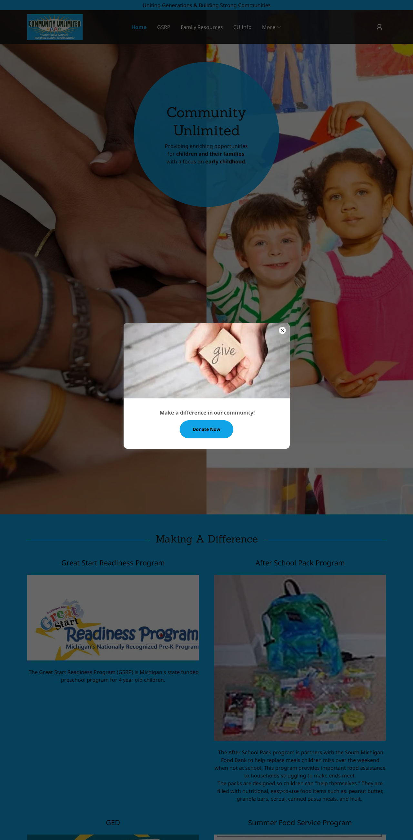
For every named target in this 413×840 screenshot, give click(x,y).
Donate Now (206, 429)
